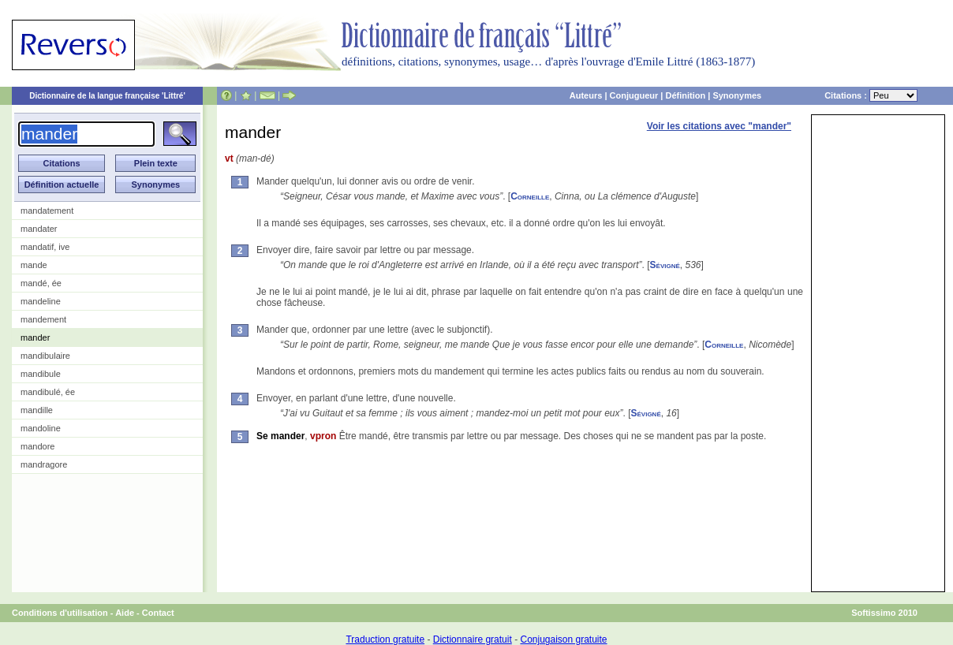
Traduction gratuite (385, 639)
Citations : (870, 95)
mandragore (44, 464)
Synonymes (736, 95)
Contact (158, 612)
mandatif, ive (45, 247)
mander (35, 337)
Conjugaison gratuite (563, 639)
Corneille (529, 196)
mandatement (47, 210)
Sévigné (665, 264)
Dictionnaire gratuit (472, 639)
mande (34, 265)
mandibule (41, 373)
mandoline (41, 428)
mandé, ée (41, 283)
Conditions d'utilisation (60, 612)
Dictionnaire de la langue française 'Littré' (107, 95)
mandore (37, 446)
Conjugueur (634, 95)
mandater (39, 228)
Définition (685, 95)
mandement (43, 319)
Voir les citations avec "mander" (719, 126)
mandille (37, 410)
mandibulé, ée (48, 392)
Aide (124, 612)
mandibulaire (45, 355)
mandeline (41, 301)
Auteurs (586, 95)
